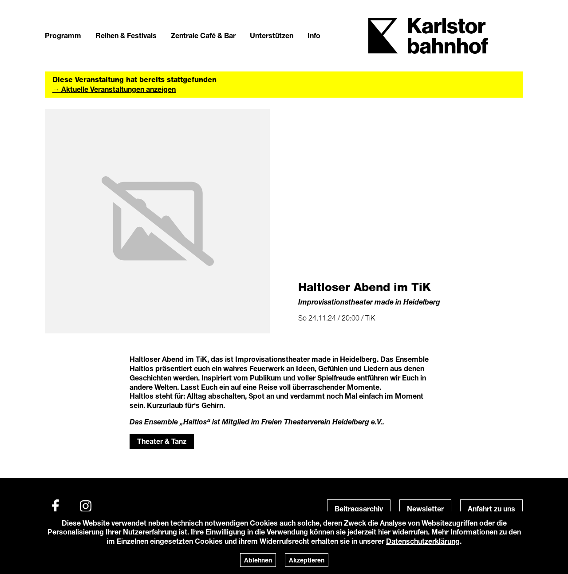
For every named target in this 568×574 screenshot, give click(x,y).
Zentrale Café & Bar (203, 35)
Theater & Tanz (161, 441)
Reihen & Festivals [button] (126, 35)
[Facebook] (55, 506)
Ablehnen (258, 560)
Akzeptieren (306, 560)
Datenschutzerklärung (423, 541)
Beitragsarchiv (359, 508)
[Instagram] (85, 506)
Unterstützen (271, 35)
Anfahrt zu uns (491, 508)
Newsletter (425, 508)
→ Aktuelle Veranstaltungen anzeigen (114, 89)
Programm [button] (63, 35)
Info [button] (314, 35)
